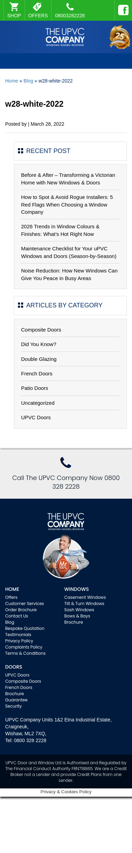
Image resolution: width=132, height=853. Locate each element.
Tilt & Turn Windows (84, 603)
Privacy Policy (19, 641)
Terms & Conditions (25, 653)
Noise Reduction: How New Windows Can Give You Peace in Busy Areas (69, 274)
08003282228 (70, 10)
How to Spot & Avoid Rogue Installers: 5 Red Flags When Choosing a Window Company (67, 204)
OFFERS (38, 15)
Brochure (73, 622)
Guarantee (16, 700)
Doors (13, 666)
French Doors (37, 373)
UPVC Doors (36, 417)
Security (13, 706)
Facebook (121, 7)
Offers (11, 597)
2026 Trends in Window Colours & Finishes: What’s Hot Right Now (60, 230)
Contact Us (16, 616)
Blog (28, 81)
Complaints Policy (24, 647)
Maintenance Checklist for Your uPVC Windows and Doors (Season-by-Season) (68, 252)
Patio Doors (34, 388)
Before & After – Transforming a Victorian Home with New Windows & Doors (68, 178)
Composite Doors (41, 330)
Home (11, 81)
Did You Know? (38, 344)
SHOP (14, 15)
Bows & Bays (77, 616)
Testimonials (18, 635)
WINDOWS (76, 589)
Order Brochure (21, 610)
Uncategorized (38, 403)
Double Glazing (39, 359)
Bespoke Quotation (25, 628)
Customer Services (24, 603)
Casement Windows (85, 597)
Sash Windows (79, 610)
